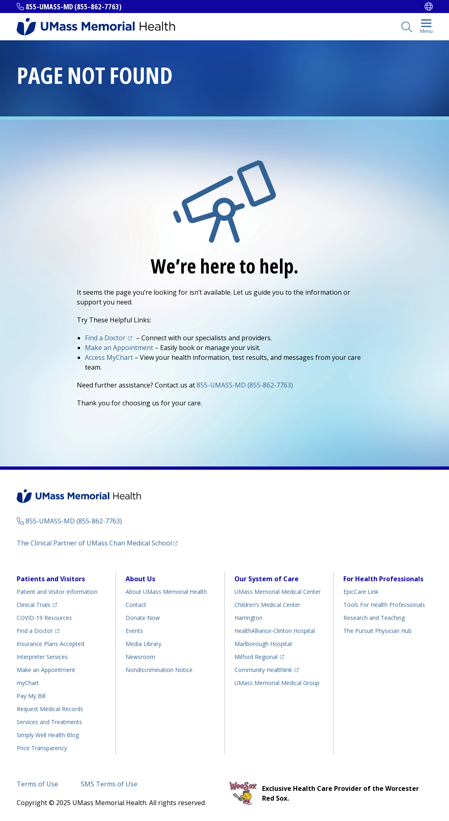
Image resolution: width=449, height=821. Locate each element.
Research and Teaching (374, 618)
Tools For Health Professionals (384, 605)
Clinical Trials (33, 605)
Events (134, 631)
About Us (140, 578)
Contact (136, 605)
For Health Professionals (383, 578)
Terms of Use (37, 783)
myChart (28, 683)
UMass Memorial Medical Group (276, 683)
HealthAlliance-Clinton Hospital (274, 631)
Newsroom (140, 657)
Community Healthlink (263, 670)
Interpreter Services (42, 657)
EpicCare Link (360, 591)
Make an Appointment (119, 347)
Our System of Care (266, 578)
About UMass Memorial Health (166, 591)
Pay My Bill (31, 696)
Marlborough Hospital (263, 644)
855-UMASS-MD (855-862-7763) (73, 6)
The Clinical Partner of (94, 543)
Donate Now (143, 618)
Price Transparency (42, 748)
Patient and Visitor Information (57, 591)
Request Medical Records (50, 709)
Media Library (143, 644)
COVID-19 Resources (44, 618)
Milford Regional (256, 657)
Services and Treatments (49, 722)
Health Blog (48, 735)
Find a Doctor (105, 337)
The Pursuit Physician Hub (377, 631)
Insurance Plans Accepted (50, 644)
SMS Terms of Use (109, 783)
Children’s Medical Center (267, 605)
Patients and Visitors (51, 578)
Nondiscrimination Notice (159, 670)
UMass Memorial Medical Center (277, 591)
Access (109, 357)
